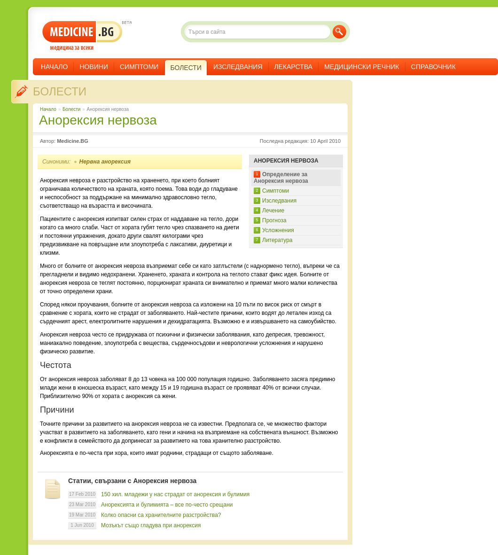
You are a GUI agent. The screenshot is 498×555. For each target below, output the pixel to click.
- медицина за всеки (82, 36)
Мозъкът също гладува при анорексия (151, 525)
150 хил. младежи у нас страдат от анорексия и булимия (175, 494)
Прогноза (274, 220)
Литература (277, 240)
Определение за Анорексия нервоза (281, 177)
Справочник (433, 66)
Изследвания (238, 66)
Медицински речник (361, 66)
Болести (59, 91)
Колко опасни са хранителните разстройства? (161, 515)
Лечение (273, 210)
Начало (54, 66)
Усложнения (278, 230)
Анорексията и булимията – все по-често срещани (167, 504)
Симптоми (139, 66)
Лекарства (293, 66)
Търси (339, 32)
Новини (93, 66)
